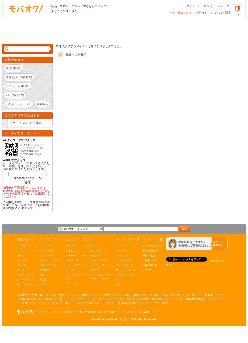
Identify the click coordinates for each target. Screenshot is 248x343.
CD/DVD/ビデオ (27, 298)
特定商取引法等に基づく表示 (100, 312)
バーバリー (23, 260)
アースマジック (124, 274)
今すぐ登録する (178, 12)
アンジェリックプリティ (77, 276)
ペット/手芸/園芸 (84, 303)
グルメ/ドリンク (53, 303)
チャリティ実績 (125, 312)
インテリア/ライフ (215, 298)
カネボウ (44, 269)
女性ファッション (68, 295)
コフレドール (46, 255)
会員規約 (68, 312)
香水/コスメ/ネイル (173, 295)
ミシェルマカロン (99, 260)
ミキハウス (122, 250)
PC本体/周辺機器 (193, 298)
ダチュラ (94, 255)
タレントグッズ (141, 303)
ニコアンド (95, 269)
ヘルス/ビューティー (29, 303)
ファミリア (122, 255)
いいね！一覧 (222, 6)
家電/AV (144, 298)
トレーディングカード (75, 298)
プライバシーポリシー (50, 312)
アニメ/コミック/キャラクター (107, 298)
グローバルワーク (76, 265)
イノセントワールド (100, 265)
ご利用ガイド (201, 12)
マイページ (193, 6)
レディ (93, 246)
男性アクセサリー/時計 (146, 295)
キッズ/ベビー (194, 295)
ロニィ (119, 279)
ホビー (69, 303)
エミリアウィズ (98, 250)
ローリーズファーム (77, 255)
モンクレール (24, 284)
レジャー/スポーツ (107, 303)
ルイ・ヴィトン (25, 250)
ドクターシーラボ (49, 260)
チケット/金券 (160, 303)
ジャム (119, 284)
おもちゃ (132, 298)
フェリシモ (72, 260)
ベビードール (123, 260)
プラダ (20, 269)
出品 (207, 6)
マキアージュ (46, 250)
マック (43, 284)
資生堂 (43, 279)
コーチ (20, 255)
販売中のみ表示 (76, 54)
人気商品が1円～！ (152, 250)
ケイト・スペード (26, 274)
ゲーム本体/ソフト (48, 298)
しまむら (71, 250)
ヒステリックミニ (126, 269)
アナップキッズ (124, 265)
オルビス (44, 274)
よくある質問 (222, 12)
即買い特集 (148, 255)
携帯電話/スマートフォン (165, 298)
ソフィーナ (45, 246)
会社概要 (78, 312)
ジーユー (71, 269)
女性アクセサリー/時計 (118, 295)
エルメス (21, 265)
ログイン (147, 269)
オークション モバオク (26, 9)
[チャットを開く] (197, 243)
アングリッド (73, 283)
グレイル (71, 246)
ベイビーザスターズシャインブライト (100, 276)
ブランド (51, 295)
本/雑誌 (125, 303)
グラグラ (121, 246)
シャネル (21, 246)
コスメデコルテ (48, 265)
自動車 (209, 295)
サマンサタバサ (25, 279)
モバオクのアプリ (152, 246)
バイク (219, 295)
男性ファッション (91, 295)
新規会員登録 (149, 265)
